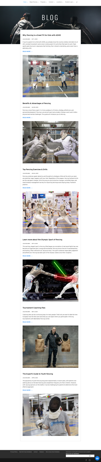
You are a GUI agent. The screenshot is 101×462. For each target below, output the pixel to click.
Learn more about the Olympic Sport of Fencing (42, 240)
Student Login (69, 2)
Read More (27, 51)
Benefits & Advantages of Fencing (37, 103)
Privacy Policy (14, 452)
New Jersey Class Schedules (52, 452)
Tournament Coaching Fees (34, 308)
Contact (51, 2)
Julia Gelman (26, 39)
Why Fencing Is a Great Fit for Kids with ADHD (42, 35)
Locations (59, 2)
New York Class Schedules (25, 452)
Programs (43, 2)
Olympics (41, 452)
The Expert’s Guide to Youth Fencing (38, 374)
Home (24, 2)
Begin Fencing (33, 2)
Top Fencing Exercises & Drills (35, 169)
